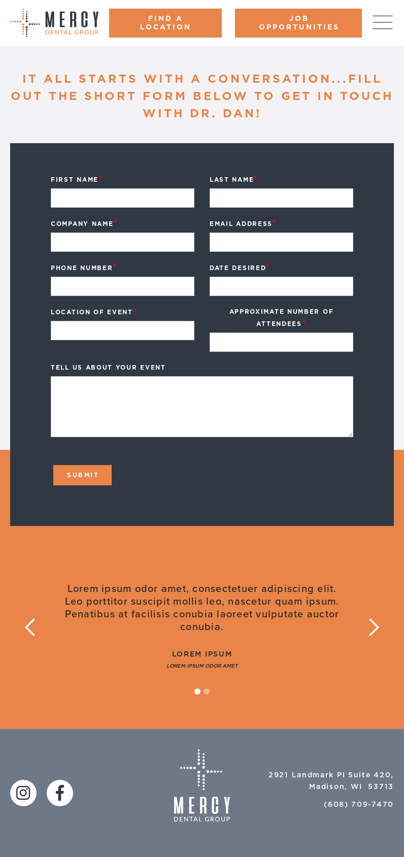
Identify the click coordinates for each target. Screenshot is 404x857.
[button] (30, 627)
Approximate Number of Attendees (281, 318)
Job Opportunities (299, 23)
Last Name (234, 179)
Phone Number (84, 267)
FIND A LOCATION (165, 23)
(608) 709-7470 (359, 804)
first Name (77, 179)
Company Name (84, 223)
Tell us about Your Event (108, 368)
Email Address (243, 223)
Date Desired (240, 267)
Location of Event (94, 312)
